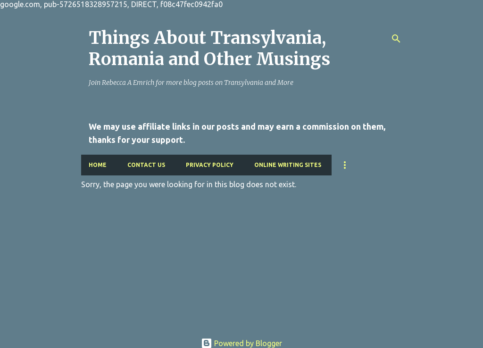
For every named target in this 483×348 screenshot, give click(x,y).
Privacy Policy (209, 165)
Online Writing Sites (287, 165)
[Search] (396, 38)
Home (98, 165)
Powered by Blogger (241, 343)
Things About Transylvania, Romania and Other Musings (209, 48)
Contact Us (146, 165)
